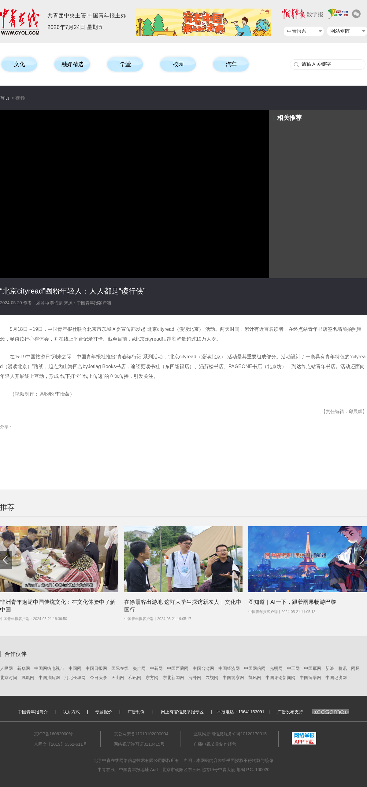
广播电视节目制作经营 (215, 744)
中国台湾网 (203, 668)
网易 (355, 668)
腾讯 (342, 668)
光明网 (276, 668)
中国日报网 (96, 668)
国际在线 (119, 668)
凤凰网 (27, 677)
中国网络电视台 (49, 668)
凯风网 (254, 677)
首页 (5, 98)
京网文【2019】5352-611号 (60, 744)
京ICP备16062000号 (53, 733)
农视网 (212, 677)
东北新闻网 (173, 677)
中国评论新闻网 (280, 677)
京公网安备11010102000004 (141, 733)
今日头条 (98, 677)
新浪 (329, 668)
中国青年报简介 (33, 711)
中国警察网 (233, 677)
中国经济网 (229, 668)
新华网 (23, 668)
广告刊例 (136, 711)
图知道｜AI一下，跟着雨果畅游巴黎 (292, 602)
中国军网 (312, 668)
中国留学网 (310, 677)
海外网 (194, 677)
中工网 (293, 668)
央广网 (139, 668)
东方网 (152, 677)
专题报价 (103, 711)
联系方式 (71, 711)
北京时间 (8, 677)
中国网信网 (254, 668)
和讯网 (134, 677)
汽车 (231, 64)
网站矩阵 (340, 31)
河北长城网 (75, 677)
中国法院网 (49, 677)
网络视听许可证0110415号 (139, 744)
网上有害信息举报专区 (182, 711)
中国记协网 (336, 677)
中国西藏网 (177, 668)
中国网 (75, 668)
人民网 (6, 668)
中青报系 (296, 31)
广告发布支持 (313, 711)
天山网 (117, 677)
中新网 (156, 668)
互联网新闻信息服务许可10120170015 (230, 733)
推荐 (7, 507)
